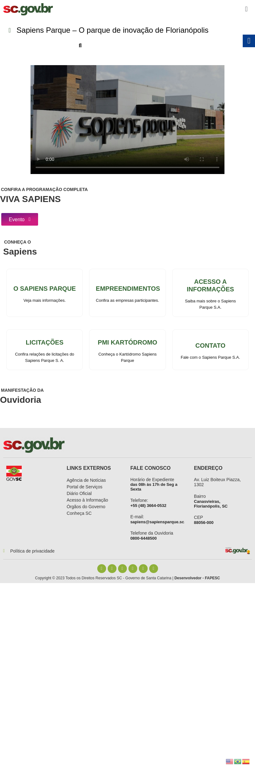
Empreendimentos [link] (128, 288)
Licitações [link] (45, 342)
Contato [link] (211, 345)
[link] (28, 9)
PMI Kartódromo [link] (127, 342)
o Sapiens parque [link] (44, 288)
